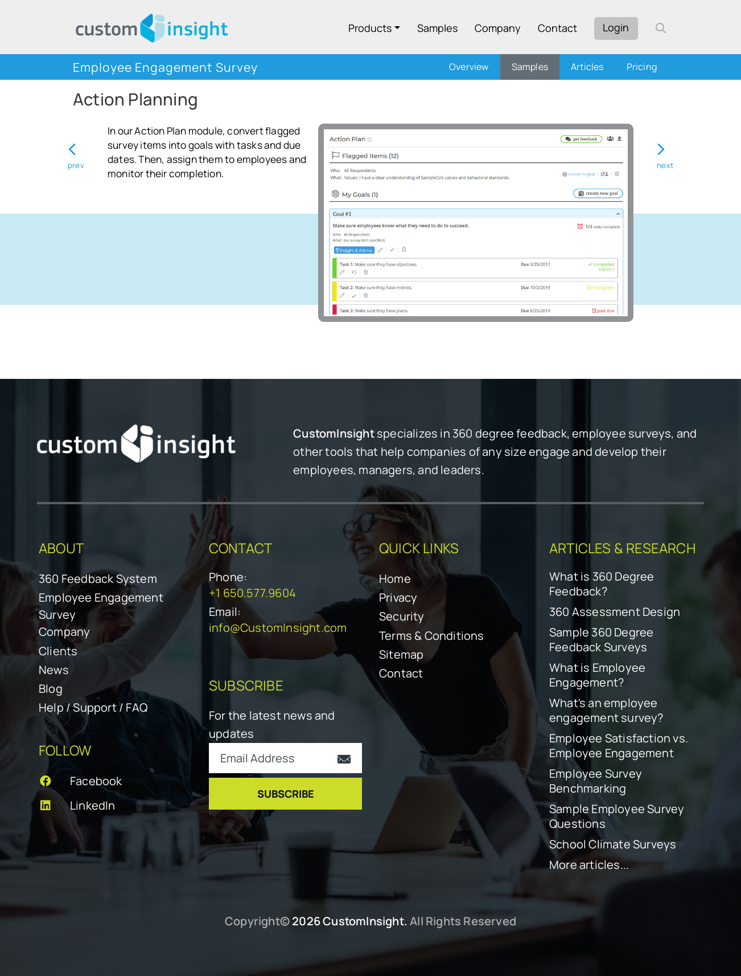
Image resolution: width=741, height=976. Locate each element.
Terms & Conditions (431, 635)
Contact (557, 28)
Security (402, 616)
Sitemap (401, 654)
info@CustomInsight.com (278, 627)
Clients (58, 651)
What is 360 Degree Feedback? (601, 584)
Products (370, 28)
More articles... (589, 864)
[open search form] (660, 28)
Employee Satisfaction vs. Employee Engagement (618, 746)
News (54, 669)
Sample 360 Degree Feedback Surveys (601, 640)
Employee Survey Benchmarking (595, 781)
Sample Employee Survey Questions (616, 816)
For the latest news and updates (272, 724)
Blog (51, 688)
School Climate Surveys (612, 844)
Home (395, 578)
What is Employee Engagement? (597, 675)
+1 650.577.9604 (252, 593)
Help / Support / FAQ (93, 707)
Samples (437, 28)
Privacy (398, 597)
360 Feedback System (98, 578)
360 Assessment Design (614, 612)
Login (616, 27)
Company (498, 28)
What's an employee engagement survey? (606, 710)
